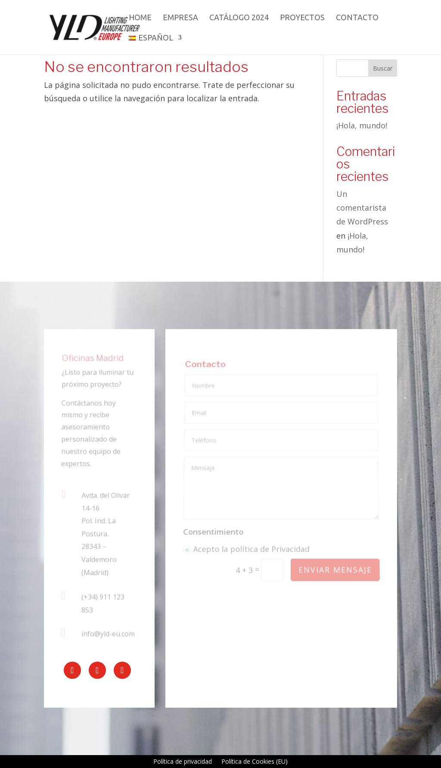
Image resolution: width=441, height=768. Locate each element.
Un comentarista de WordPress (362, 208)
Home (140, 18)
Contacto (357, 18)
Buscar (382, 68)
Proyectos (302, 18)
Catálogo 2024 (239, 18)
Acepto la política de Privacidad (246, 550)
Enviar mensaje (335, 570)
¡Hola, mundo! (361, 125)
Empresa (180, 18)
